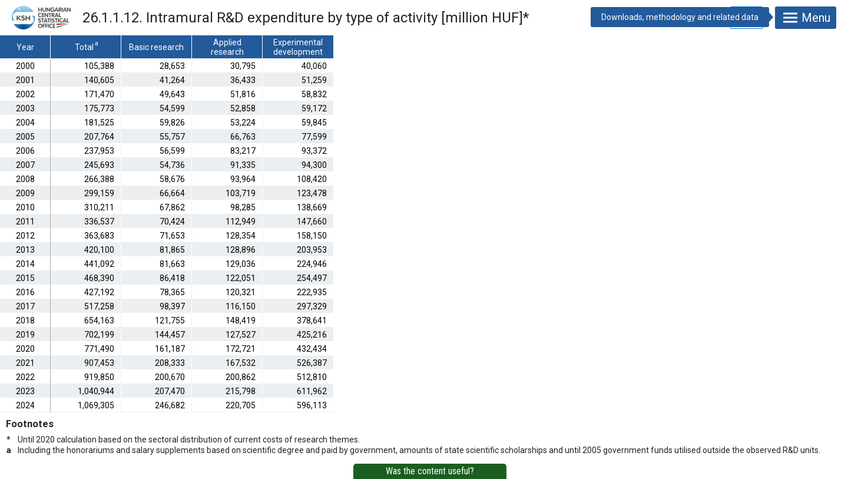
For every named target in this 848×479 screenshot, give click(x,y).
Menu (805, 17)
